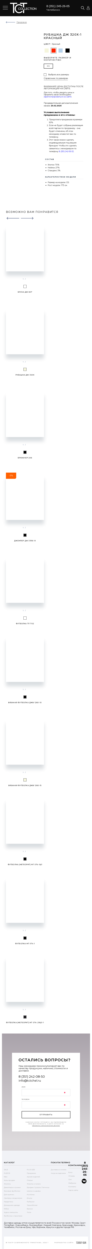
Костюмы (31, 1194)
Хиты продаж (9, 1180)
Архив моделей (33, 1177)
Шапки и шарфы (34, 1191)
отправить (46, 1115)
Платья (30, 1180)
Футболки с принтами (13, 1216)
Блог (70, 1172)
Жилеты (7, 1184)
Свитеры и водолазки (13, 1198)
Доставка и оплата (58, 1170)
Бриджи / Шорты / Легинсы (38, 1187)
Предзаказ (31, 1173)
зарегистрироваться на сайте (58, 97)
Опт (70, 1179)
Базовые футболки (12, 1191)
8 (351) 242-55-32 (66, 151)
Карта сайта (73, 1190)
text (23, 8)
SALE (6, 1170)
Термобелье (32, 1205)
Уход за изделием (58, 1173)
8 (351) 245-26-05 (58, 6)
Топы (29, 1212)
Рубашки (30, 1202)
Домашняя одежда (12, 1205)
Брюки (30, 1209)
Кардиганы (8, 1202)
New (5, 1177)
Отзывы (71, 1176)
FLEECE (7, 1173)
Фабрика (72, 1183)
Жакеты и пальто (34, 1184)
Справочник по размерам (56, 78)
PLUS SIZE (31, 1170)
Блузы (29, 1198)
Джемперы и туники (12, 1187)
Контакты (72, 1187)
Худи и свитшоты (11, 1212)
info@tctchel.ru (30, 1080)
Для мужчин (9, 1194)
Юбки (6, 1209)
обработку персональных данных (46, 1125)
